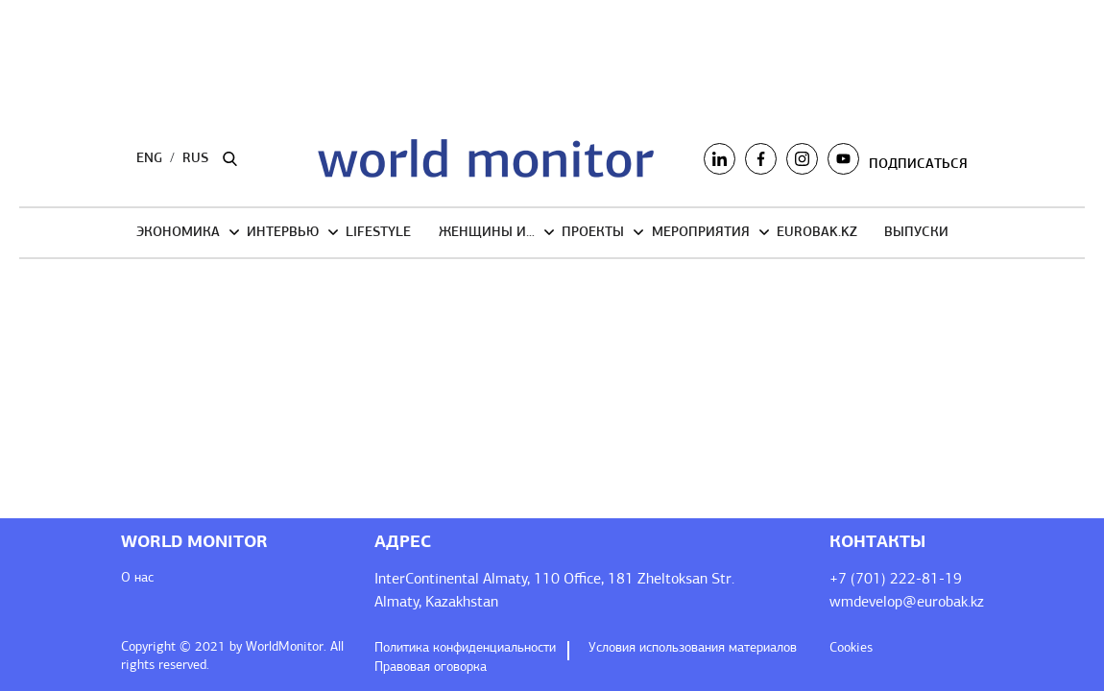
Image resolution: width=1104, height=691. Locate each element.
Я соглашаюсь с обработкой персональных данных (528, 466)
